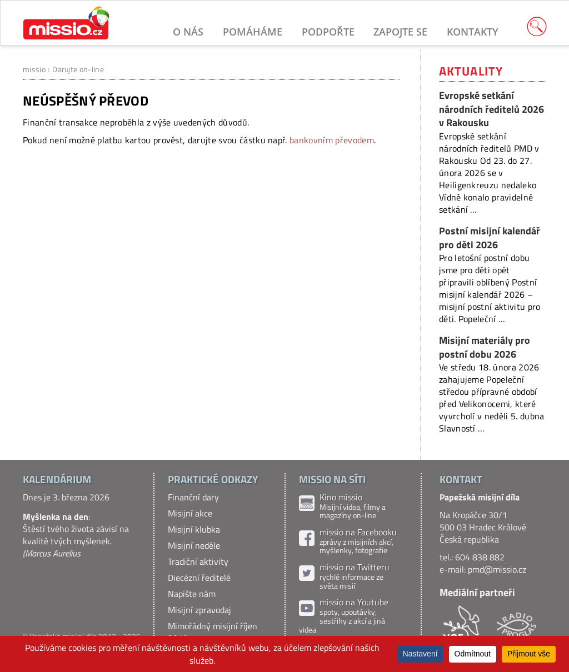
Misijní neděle (194, 545)
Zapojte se (400, 31)
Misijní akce (190, 513)
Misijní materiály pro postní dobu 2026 (484, 347)
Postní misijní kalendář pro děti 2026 (489, 237)
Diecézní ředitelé (199, 577)
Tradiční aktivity (198, 561)
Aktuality (471, 71)
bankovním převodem (332, 140)
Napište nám (192, 593)
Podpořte (328, 31)
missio (34, 69)
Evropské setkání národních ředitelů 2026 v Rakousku (491, 109)
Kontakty (472, 31)
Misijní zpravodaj (199, 609)
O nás (188, 31)
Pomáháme (252, 31)
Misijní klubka (194, 529)
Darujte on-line (78, 69)
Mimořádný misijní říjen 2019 (212, 632)
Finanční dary (193, 497)
